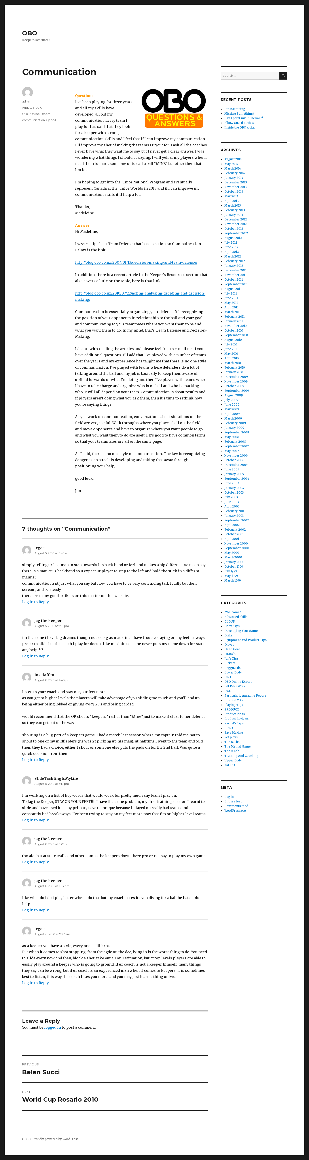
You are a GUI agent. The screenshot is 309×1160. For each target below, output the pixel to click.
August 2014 (233, 159)
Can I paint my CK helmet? (243, 118)
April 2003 (231, 506)
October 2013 (233, 192)
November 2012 (235, 224)
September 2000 (236, 548)
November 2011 (235, 275)
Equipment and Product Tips (245, 640)
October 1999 (233, 567)
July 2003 (231, 497)
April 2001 (231, 539)
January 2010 (233, 372)
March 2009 (233, 418)
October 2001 (233, 534)
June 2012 (231, 247)
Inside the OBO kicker (240, 127)
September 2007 (236, 446)
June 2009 (231, 405)
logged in (52, 1027)
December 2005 (236, 465)
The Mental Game (237, 746)
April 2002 (232, 525)
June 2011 (231, 298)
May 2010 (231, 354)
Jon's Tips (231, 658)
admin (26, 101)
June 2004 (231, 483)
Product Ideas (234, 714)
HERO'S (229, 654)
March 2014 (232, 168)
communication (33, 120)
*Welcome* (232, 612)
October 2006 (234, 460)
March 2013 (232, 205)
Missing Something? (239, 114)
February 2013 (234, 210)
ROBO (228, 728)
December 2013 (235, 182)
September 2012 (236, 233)
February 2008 (235, 442)
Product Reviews (236, 719)
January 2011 (233, 321)
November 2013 (235, 187)
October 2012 (233, 229)
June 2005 (231, 469)
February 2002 (235, 530)
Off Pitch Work (234, 686)
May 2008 (231, 437)
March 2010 (232, 363)
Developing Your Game (241, 631)
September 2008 (236, 432)
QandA (51, 120)
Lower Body (233, 672)
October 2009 (234, 386)
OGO (227, 691)
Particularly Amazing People (245, 695)
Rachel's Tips (234, 723)
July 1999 (230, 571)
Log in (229, 797)
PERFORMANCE (235, 700)
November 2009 (236, 381)
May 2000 (231, 553)
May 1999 (231, 576)
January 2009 (234, 428)
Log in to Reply (35, 602)
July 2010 (230, 344)
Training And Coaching (241, 756)
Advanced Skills (235, 617)
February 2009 (235, 423)
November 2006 (236, 455)
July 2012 (230, 242)
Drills (228, 635)
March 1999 (232, 580)
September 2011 (236, 284)
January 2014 (233, 178)
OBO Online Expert (36, 114)
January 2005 (234, 474)
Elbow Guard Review (239, 123)
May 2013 (231, 196)
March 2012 (232, 256)
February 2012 (234, 261)
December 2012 (235, 219)
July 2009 (231, 400)
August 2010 (233, 340)
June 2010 (231, 349)
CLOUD (229, 621)
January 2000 (234, 562)
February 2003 (235, 511)
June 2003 (231, 502)
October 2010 (233, 330)
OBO (29, 33)
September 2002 (236, 520)
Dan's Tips (232, 626)
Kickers (229, 663)
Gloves (229, 645)
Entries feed (233, 801)
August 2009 (233, 395)
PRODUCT (231, 709)
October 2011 (233, 280)
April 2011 (231, 307)
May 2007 (231, 451)
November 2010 (235, 326)
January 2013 (233, 215)
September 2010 (236, 335)
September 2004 (236, 479)
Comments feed (236, 806)
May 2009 (231, 409)
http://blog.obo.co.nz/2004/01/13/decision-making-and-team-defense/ (136, 262)
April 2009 (232, 414)
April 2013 (231, 201)
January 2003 (234, 516)
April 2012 (231, 252)
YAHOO (229, 765)
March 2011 (232, 312)
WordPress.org (235, 811)
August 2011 (232, 289)
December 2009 (236, 377)
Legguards (232, 668)
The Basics (232, 742)
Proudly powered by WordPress (55, 1139)
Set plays (231, 737)
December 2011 (235, 270)
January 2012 (233, 266)
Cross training (234, 109)
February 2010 (234, 367)
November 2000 (236, 543)
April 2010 (231, 358)
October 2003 (234, 492)
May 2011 (231, 303)
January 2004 (234, 488)
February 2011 (234, 317)
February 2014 (234, 173)
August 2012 (233, 238)
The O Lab (231, 751)
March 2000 (233, 557)
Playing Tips (233, 705)
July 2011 (230, 293)
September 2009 (236, 391)
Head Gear (232, 649)
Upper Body (233, 760)
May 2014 (231, 164)
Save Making (233, 733)
